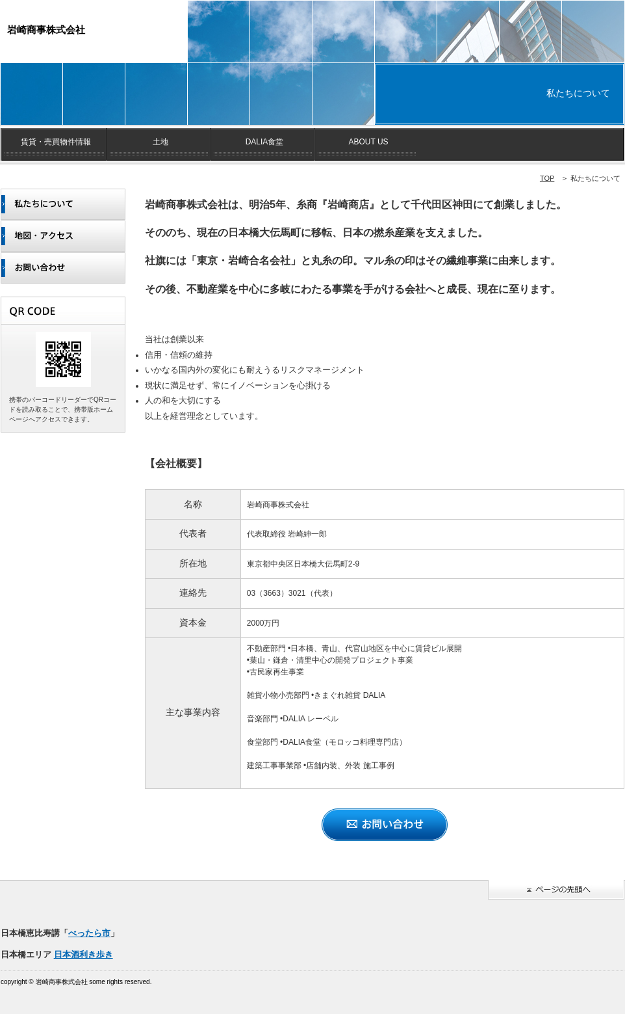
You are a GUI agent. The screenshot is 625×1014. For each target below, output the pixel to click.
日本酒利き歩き (83, 954)
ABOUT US (368, 141)
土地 (160, 141)
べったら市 (89, 933)
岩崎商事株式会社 (46, 29)
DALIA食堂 (265, 141)
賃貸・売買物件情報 (56, 141)
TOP (547, 178)
